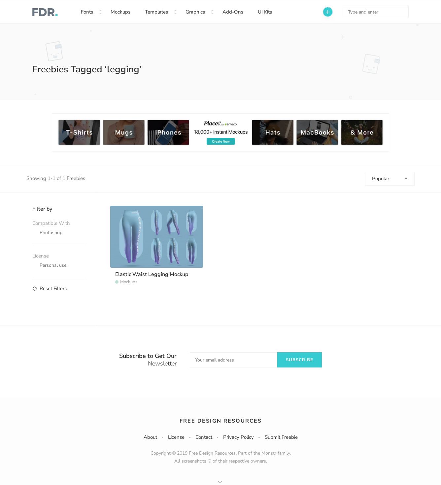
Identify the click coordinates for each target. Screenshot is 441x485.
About (150, 437)
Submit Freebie (281, 437)
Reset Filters (49, 288)
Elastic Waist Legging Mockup (151, 274)
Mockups (120, 12)
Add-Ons (232, 12)
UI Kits (265, 12)
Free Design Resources (221, 421)
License (176, 437)
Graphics (195, 12)
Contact (203, 437)
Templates (156, 12)
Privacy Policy (238, 437)
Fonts (87, 12)
